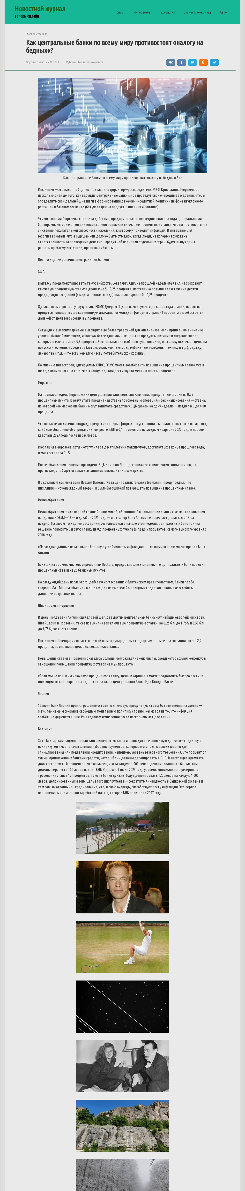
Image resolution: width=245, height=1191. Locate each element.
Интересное (142, 12)
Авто (223, 12)
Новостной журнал (40, 9)
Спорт (121, 12)
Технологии (167, 12)
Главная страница (36, 33)
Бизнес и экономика (197, 12)
